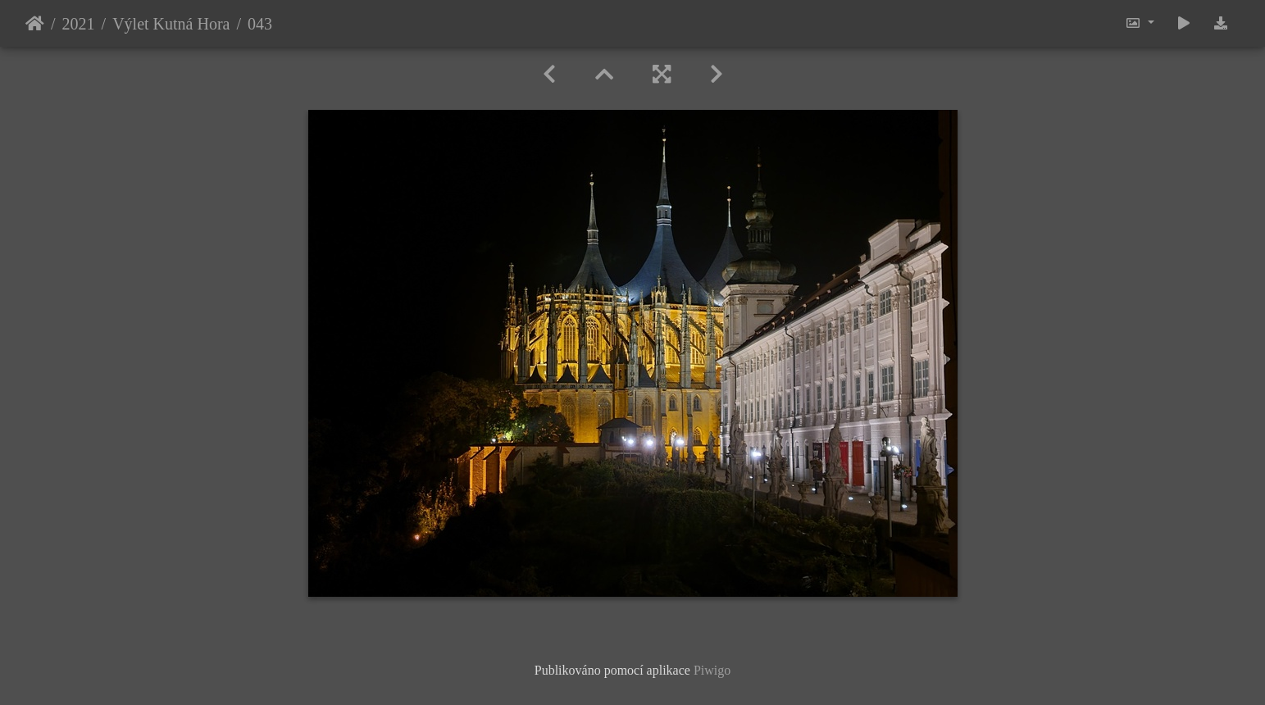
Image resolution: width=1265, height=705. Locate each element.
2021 (78, 24)
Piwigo (712, 670)
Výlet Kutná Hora (171, 24)
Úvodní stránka (34, 23)
